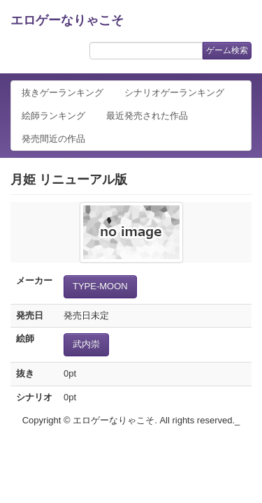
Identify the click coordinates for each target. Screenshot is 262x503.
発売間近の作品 (53, 138)
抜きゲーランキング (62, 92)
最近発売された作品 (147, 115)
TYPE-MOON (100, 286)
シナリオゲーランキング (174, 92)
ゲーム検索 (227, 50)
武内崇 (86, 344)
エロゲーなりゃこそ (67, 20)
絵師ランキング (53, 115)
